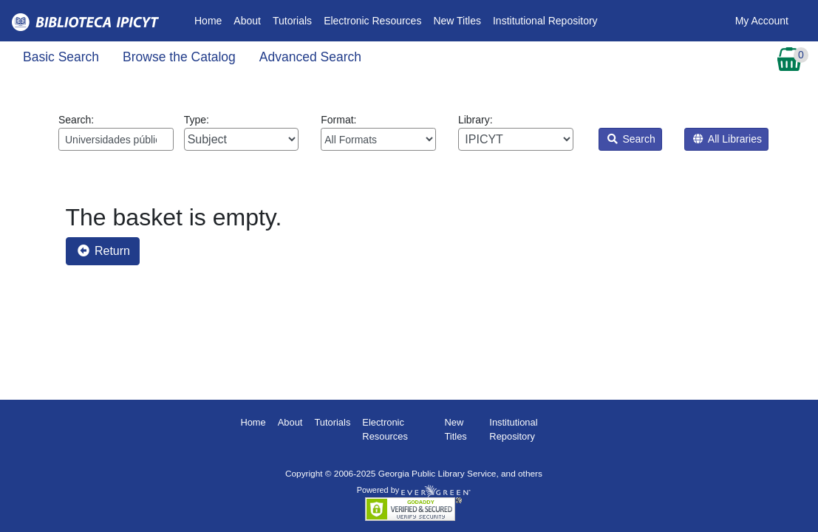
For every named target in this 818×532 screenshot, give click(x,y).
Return (104, 251)
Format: (378, 132)
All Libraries (727, 139)
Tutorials (292, 21)
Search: (116, 132)
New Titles (457, 21)
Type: (241, 132)
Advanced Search (310, 57)
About (247, 21)
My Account (761, 21)
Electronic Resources (372, 21)
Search (631, 139)
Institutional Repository (545, 21)
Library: (515, 132)
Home (211, 20)
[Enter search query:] (116, 139)
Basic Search (61, 57)
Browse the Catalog (179, 57)
